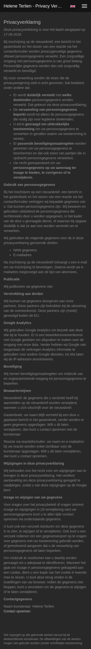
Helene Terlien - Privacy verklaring (35, 6)
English (72, 6)
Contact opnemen (17, 611)
